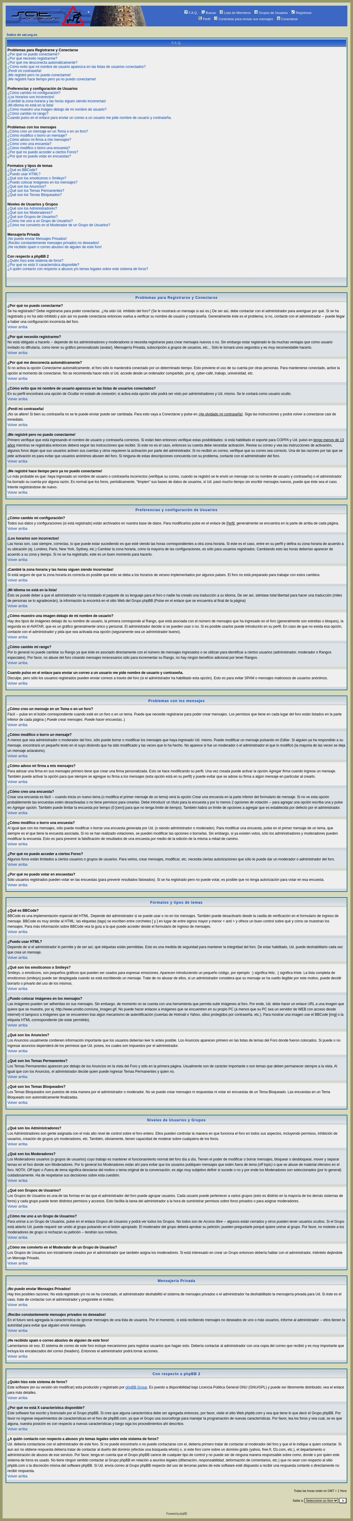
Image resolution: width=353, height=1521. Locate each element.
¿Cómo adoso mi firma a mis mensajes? (39, 140)
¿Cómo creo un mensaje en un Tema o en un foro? (47, 131)
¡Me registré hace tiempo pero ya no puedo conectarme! (51, 79)
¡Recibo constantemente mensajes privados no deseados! (53, 243)
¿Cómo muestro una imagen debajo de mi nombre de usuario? (56, 109)
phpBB (183, 1513)
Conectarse (287, 19)
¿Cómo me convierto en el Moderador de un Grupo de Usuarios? (58, 225)
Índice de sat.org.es (22, 34)
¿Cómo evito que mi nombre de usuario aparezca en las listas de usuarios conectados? (76, 67)
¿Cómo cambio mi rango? (27, 113)
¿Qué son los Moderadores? (30, 213)
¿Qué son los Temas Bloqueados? (34, 195)
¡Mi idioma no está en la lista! (30, 105)
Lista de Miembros (235, 13)
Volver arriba (17, 327)
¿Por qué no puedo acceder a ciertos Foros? (42, 152)
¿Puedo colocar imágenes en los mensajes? (42, 182)
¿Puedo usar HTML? (23, 174)
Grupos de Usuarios (271, 13)
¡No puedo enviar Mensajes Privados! (37, 239)
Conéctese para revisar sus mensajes (243, 19)
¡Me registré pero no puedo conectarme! (39, 75)
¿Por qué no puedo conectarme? (33, 54)
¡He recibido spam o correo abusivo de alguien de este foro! (54, 247)
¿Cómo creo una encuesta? (29, 144)
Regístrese (301, 13)
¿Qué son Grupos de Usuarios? (32, 217)
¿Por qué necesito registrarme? (32, 58)
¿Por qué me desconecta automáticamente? (42, 62)
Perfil (204, 19)
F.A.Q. (191, 13)
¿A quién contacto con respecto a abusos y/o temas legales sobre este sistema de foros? (77, 269)
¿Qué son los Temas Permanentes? (35, 191)
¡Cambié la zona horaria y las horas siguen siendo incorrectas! (56, 101)
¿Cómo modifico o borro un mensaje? (37, 135)
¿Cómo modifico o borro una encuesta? (38, 148)
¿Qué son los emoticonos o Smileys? (36, 178)
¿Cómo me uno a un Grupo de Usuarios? (40, 221)
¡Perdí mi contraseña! (24, 71)
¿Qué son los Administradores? (32, 208)
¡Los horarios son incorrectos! (30, 97)
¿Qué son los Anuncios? (26, 186)
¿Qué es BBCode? (22, 170)
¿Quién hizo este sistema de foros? (35, 261)
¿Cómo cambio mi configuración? (34, 93)
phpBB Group (136, 1387)
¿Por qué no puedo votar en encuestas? (39, 156)
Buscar (208, 13)
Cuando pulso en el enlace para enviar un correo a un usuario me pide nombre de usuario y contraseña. (89, 118)
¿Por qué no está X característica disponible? (43, 265)
